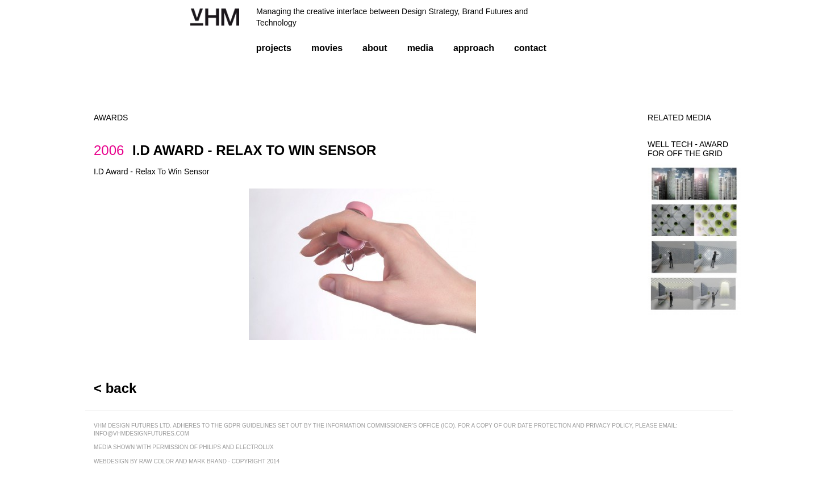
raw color (156, 461)
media (420, 48)
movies (327, 48)
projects (273, 48)
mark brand (208, 461)
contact (530, 48)
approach (473, 48)
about (374, 48)
